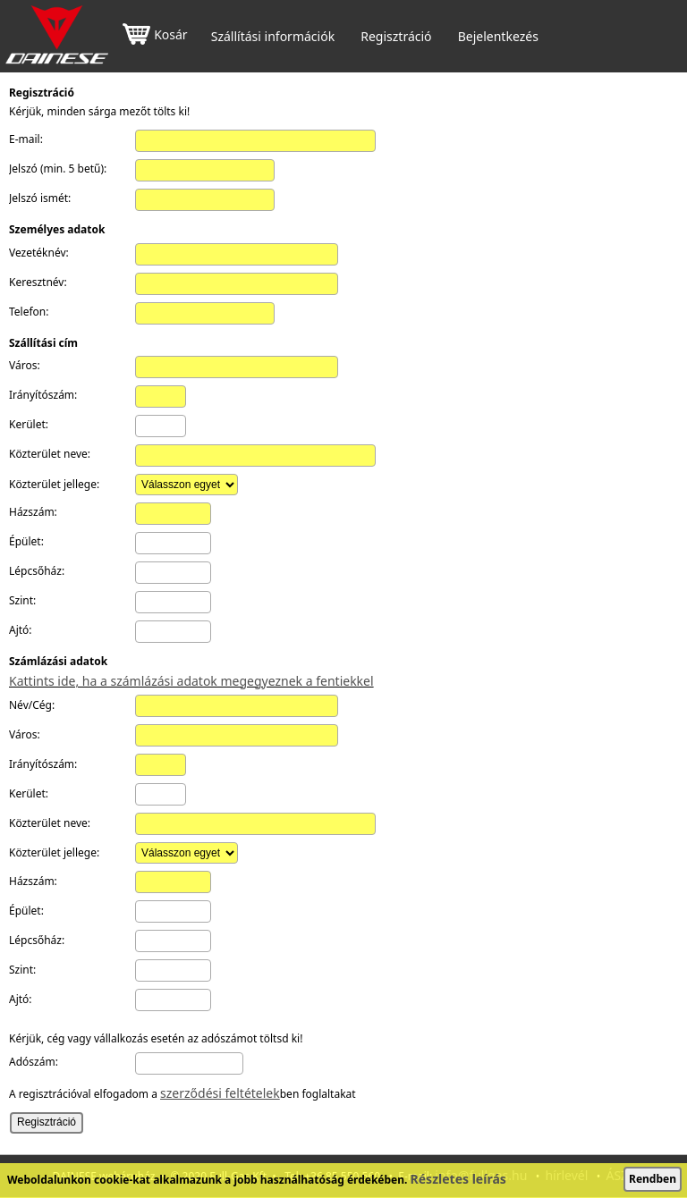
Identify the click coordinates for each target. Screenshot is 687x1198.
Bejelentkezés (498, 37)
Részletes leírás (458, 1178)
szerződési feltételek (220, 1092)
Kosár (155, 36)
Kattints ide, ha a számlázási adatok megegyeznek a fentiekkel (191, 680)
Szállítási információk (273, 37)
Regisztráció (395, 37)
